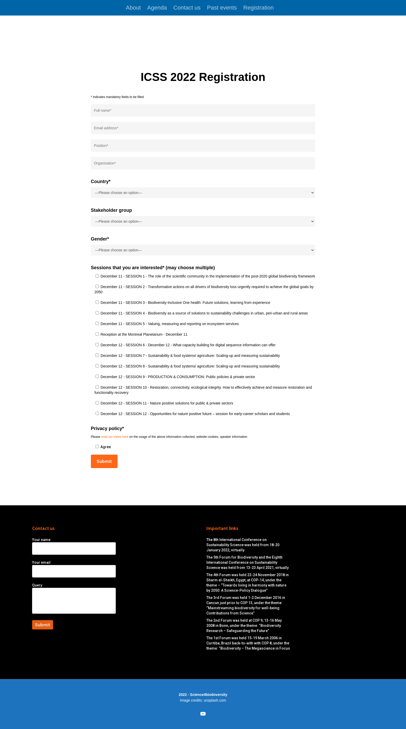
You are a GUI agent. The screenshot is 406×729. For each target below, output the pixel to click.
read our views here (114, 437)
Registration (258, 7)
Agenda (157, 7)
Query (116, 599)
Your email (116, 568)
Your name (116, 546)
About (133, 7)
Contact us (186, 7)
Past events (222, 7)
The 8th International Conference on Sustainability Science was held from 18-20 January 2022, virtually (242, 545)
